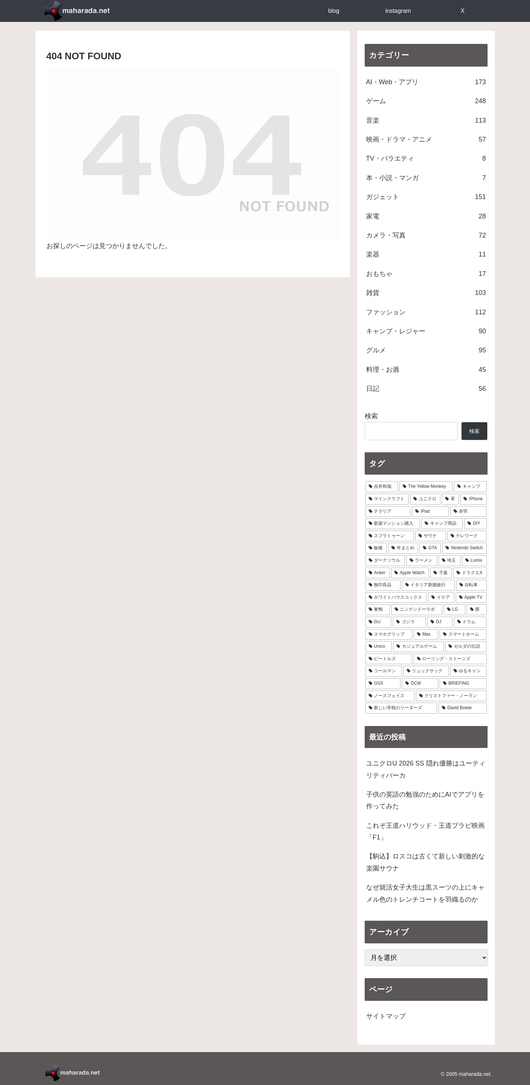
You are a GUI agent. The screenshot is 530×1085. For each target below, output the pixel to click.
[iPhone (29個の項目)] (473, 499)
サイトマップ (386, 1016)
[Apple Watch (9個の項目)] (410, 573)
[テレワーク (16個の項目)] (467, 536)
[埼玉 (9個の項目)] (450, 560)
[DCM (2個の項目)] (420, 683)
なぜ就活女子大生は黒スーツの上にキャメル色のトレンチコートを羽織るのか (425, 893)
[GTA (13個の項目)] (430, 548)
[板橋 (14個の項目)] (376, 548)
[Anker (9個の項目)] (377, 573)
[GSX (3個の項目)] (383, 683)
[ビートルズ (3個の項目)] (388, 659)
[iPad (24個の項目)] (430, 511)
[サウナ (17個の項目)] (430, 536)
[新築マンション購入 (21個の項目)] (392, 523)
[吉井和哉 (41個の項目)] (381, 486)
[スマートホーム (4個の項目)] (463, 634)
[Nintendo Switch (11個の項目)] (464, 548)
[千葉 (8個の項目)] (441, 573)
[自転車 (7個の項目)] (471, 585)
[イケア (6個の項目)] (441, 597)
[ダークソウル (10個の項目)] (385, 560)
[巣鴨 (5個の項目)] (377, 609)
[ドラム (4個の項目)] (470, 622)
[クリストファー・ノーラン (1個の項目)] (451, 696)
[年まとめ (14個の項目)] (403, 548)
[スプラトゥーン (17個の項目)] (389, 536)
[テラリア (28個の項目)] (388, 511)
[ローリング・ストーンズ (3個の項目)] (450, 659)
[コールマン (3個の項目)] (383, 671)
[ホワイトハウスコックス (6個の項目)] (396, 597)
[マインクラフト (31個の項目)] (387, 499)
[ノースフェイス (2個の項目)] (389, 696)
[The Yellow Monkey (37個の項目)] (425, 486)
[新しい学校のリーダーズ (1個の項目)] (401, 708)
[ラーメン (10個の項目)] (421, 560)
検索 (371, 416)
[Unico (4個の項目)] (378, 646)
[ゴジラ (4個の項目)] (409, 622)
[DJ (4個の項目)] (439, 622)
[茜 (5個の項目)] (477, 609)
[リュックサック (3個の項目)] (426, 671)
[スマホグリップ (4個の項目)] (388, 634)
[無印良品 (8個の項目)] (383, 585)
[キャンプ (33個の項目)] (470, 486)
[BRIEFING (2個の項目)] (463, 683)
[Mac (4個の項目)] (426, 634)
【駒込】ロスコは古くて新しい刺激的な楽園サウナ (425, 862)
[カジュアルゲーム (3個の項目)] (418, 646)
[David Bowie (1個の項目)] (462, 708)
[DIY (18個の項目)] (475, 523)
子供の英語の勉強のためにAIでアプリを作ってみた (425, 800)
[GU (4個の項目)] (378, 622)
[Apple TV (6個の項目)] (471, 597)
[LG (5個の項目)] (454, 609)
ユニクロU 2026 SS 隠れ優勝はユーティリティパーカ (425, 769)
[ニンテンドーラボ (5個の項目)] (416, 609)
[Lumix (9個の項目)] (474, 560)
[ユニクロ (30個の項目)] (425, 499)
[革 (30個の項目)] (450, 499)
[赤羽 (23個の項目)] (468, 511)
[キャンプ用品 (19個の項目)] (442, 523)
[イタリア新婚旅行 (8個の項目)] (428, 585)
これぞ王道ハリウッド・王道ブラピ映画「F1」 (425, 831)
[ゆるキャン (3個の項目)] (468, 671)
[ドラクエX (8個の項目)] (469, 573)
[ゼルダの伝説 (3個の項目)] (466, 646)
